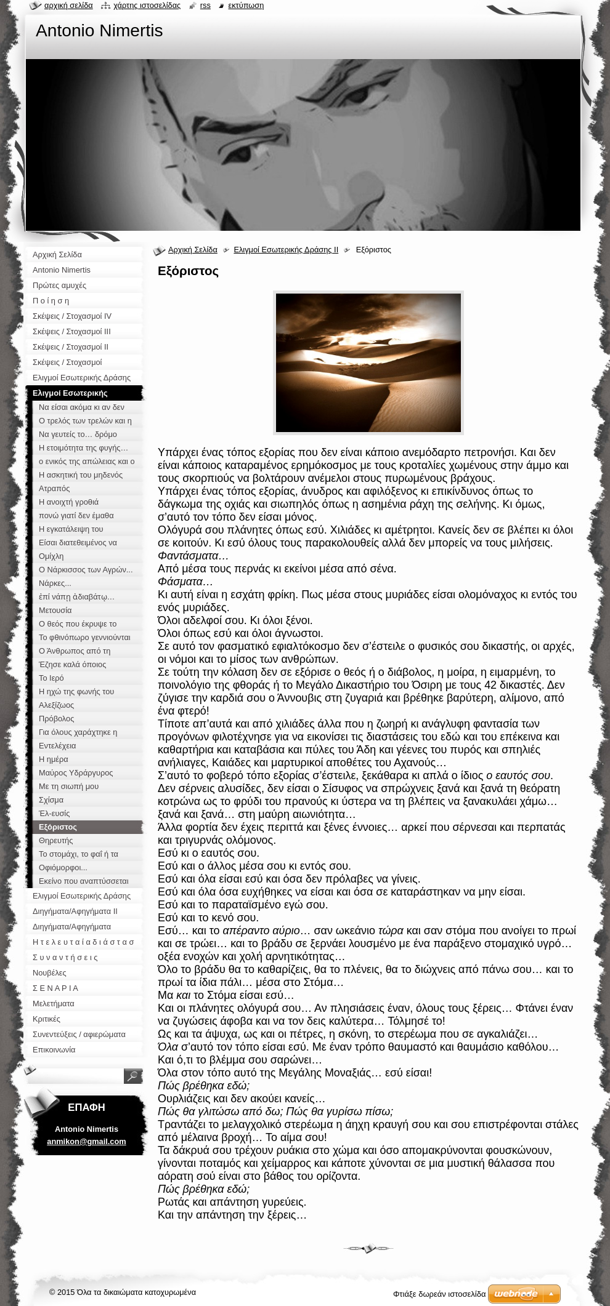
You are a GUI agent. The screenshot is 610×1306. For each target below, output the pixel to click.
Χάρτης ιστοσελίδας (147, 5)
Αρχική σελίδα (68, 5)
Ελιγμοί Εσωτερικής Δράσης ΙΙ (286, 249)
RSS (205, 5)
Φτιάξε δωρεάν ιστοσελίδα (439, 1294)
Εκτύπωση (246, 5)
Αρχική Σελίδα (193, 249)
